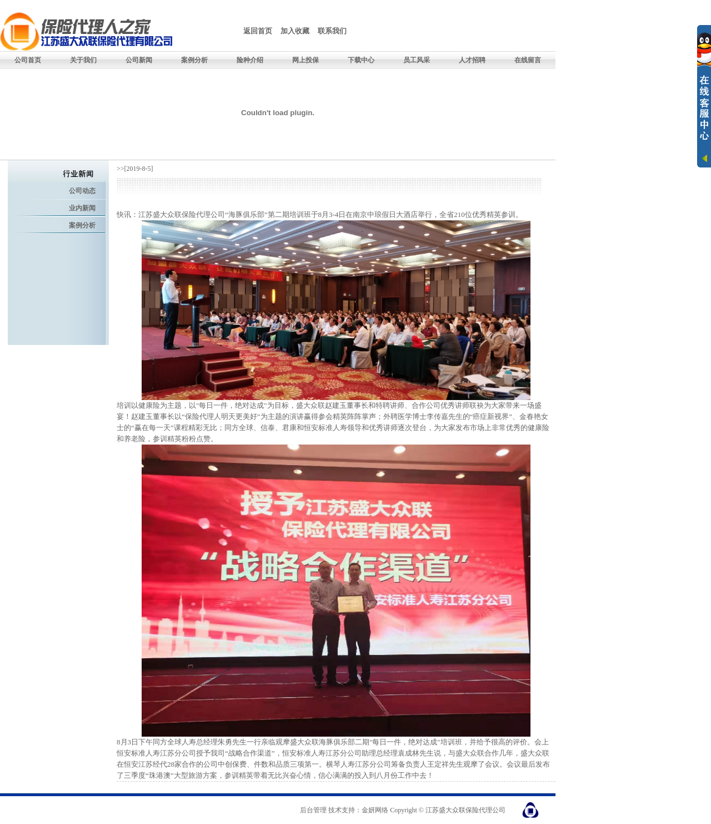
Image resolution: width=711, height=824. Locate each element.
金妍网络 (375, 810)
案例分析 (82, 225)
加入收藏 (295, 31)
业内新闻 (82, 208)
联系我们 (332, 31)
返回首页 (257, 31)
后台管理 (313, 810)
